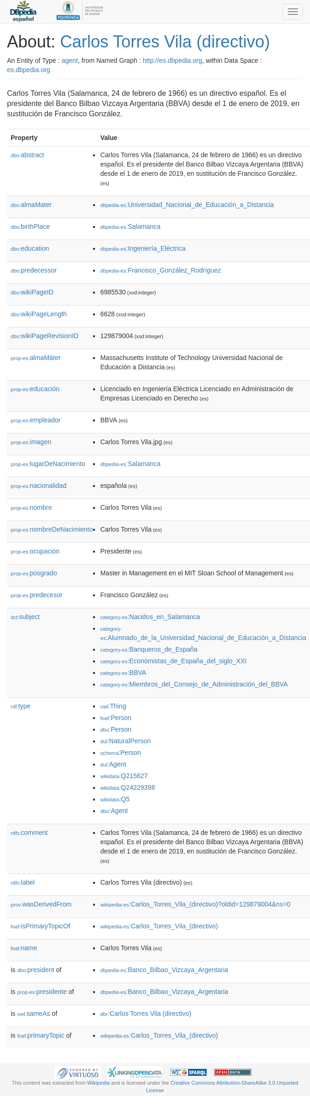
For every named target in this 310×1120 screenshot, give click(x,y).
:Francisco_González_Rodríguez (160, 270)
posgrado (34, 573)
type (21, 706)
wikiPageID (32, 292)
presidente (42, 991)
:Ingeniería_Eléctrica (142, 248)
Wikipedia (98, 1083)
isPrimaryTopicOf (40, 926)
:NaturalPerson (125, 741)
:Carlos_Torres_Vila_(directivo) (159, 926)
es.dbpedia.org (28, 69)
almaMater (31, 204)
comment (29, 832)
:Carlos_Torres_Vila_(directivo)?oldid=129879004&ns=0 (195, 904)
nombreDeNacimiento (52, 529)
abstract (27, 155)
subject (25, 616)
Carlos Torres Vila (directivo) (165, 41)
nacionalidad (39, 485)
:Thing (113, 706)
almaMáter (36, 357)
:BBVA (123, 672)
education (30, 248)
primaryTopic (40, 1035)
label (22, 882)
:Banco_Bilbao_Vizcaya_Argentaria (164, 969)
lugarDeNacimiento (48, 463)
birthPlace (30, 226)
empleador (36, 420)
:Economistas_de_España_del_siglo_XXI (173, 661)
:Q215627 (124, 776)
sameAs (33, 1013)
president (35, 969)
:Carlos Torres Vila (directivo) (145, 1013)
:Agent (113, 764)
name (24, 948)
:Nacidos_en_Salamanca (150, 616)
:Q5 (114, 799)
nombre (31, 507)
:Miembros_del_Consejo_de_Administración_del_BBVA (194, 684)
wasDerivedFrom (41, 904)
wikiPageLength (39, 314)
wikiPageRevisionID (45, 336)
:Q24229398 (127, 787)
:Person (115, 717)
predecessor (34, 270)
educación (35, 389)
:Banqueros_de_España (148, 649)
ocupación (35, 551)
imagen (31, 442)
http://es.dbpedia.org (172, 60)
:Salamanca (130, 226)
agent (69, 60)
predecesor (36, 595)
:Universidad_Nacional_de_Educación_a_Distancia (187, 204)
